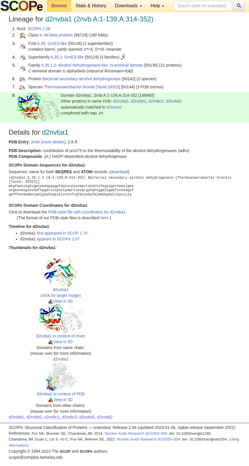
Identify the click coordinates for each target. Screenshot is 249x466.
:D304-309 (136, 433)
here (104, 217)
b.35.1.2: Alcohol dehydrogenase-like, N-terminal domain (92, 65)
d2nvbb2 (138, 101)
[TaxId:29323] (108, 87)
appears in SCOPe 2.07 (58, 239)
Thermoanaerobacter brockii (69, 87)
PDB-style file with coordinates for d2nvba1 (87, 212)
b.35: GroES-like (52, 43)
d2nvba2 (121, 101)
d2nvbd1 (87, 417)
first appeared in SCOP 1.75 (62, 233)
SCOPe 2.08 (38, 28)
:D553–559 (148, 439)
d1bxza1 (114, 107)
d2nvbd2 (174, 101)
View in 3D (61, 301)
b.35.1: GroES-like (67, 57)
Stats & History (90, 5)
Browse (59, 5)
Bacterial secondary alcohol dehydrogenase (81, 78)
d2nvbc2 (156, 101)
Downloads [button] (128, 5)
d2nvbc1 (52, 417)
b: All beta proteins (56, 35)
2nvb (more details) (48, 142)
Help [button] (157, 5)
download (119, 171)
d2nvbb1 (16, 417)
